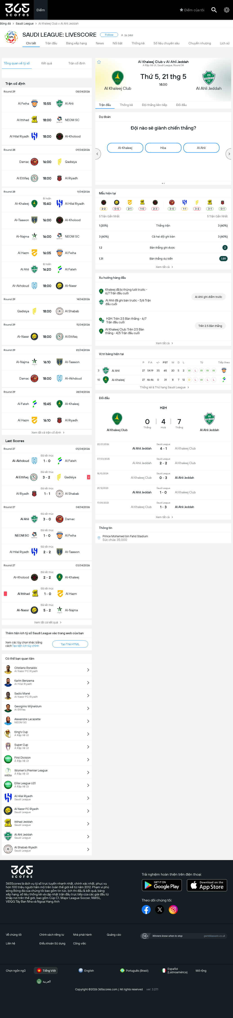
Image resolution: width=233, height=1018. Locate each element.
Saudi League (27, 23)
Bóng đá (8, 23)
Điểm (40, 10)
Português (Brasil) (133, 970)
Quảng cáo (114, 934)
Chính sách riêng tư (51, 934)
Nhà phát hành (82, 934)
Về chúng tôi (14, 934)
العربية (43, 981)
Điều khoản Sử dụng (52, 943)
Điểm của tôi (192, 9)
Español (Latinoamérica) (174, 970)
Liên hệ (10, 943)
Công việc (79, 943)
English (85, 970)
